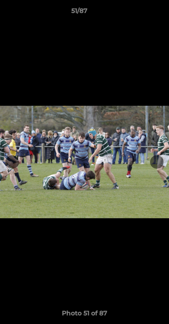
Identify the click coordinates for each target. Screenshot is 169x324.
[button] (136, 13)
